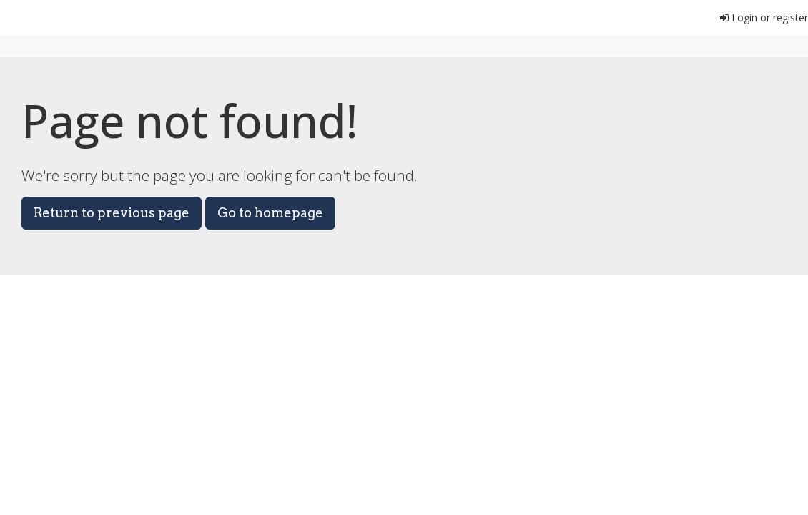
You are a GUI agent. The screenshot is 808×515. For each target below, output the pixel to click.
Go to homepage (270, 212)
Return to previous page (111, 212)
